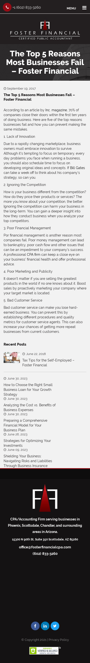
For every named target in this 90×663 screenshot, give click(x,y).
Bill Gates (77, 168)
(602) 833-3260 (45, 553)
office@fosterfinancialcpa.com (45, 547)
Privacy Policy (59, 640)
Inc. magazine (56, 110)
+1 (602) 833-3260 (22, 7)
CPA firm (33, 254)
